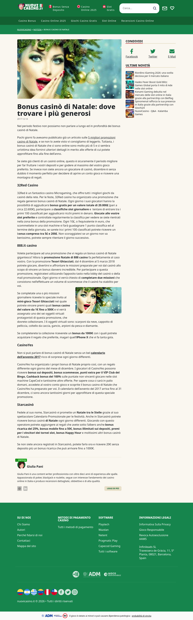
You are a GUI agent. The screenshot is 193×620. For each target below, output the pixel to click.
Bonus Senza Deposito (61, 8)
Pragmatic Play (108, 540)
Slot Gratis (111, 8)
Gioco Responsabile (151, 530)
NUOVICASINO (24, 29)
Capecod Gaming (109, 546)
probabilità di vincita (141, 615)
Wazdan (104, 530)
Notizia (37, 29)
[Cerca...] (139, 8)
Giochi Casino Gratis (84, 20)
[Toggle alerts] (165, 8)
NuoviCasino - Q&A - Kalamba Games (151, 112)
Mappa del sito (26, 546)
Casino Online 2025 (89, 8)
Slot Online (109, 20)
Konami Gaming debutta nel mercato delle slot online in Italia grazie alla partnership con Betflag (154, 95)
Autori (21, 530)
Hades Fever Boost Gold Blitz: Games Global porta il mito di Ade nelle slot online (153, 85)
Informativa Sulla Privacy (155, 524)
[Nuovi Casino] (30, 8)
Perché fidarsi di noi (30, 535)
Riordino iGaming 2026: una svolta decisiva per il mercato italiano (154, 74)
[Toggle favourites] (172, 8)
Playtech (104, 524)
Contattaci (23, 540)
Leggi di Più (113, 488)
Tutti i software (108, 551)
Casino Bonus (27, 20)
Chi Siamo (23, 524)
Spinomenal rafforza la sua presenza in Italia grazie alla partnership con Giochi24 (155, 104)
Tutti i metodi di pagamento (75, 527)
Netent (103, 535)
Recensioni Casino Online (137, 20)
